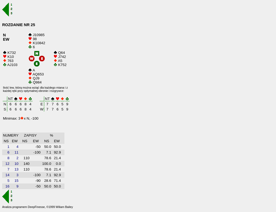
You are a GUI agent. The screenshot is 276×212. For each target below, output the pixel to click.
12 (7, 164)
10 (17, 164)
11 (17, 152)
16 (7, 186)
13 (17, 169)
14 (7, 175)
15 (17, 181)
